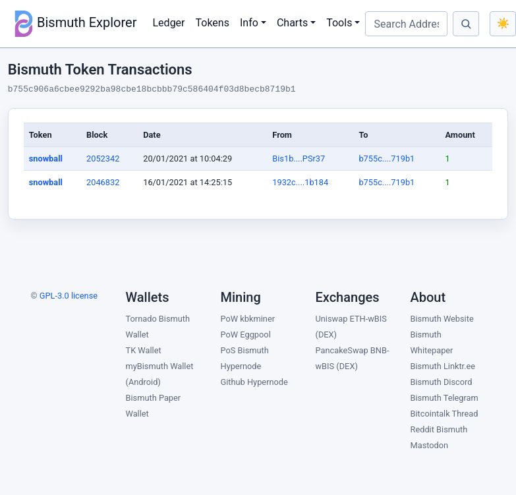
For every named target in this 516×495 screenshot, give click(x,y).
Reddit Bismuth (439, 429)
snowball (46, 158)
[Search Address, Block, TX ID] (406, 23)
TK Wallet (143, 350)
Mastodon (430, 445)
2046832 (102, 182)
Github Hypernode (254, 382)
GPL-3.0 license (69, 296)
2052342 (102, 158)
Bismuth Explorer (74, 24)
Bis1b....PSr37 (298, 158)
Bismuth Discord (442, 382)
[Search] (466, 23)
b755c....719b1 (386, 158)
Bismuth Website (442, 319)
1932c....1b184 (300, 182)
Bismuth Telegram (444, 398)
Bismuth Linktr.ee (443, 366)
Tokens (212, 22)
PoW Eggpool (246, 334)
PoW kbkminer (248, 319)
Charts (292, 22)
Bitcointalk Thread (444, 414)
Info (249, 22)
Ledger (169, 22)
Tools (339, 22)
